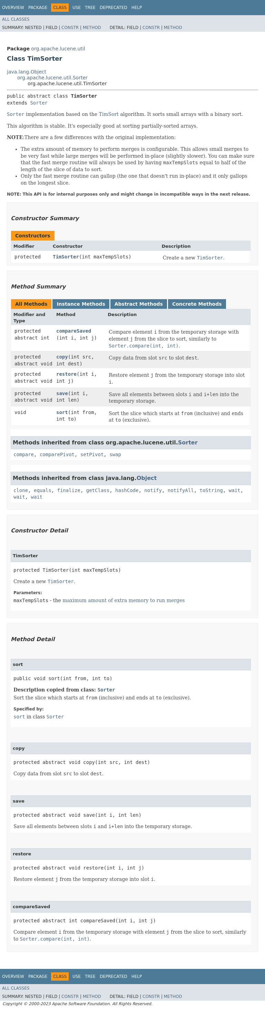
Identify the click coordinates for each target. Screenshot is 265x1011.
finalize (68, 490)
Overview (13, 7)
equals (42, 490)
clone (20, 490)
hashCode (126, 490)
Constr (70, 27)
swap (115, 454)
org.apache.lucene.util (58, 48)
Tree (90, 7)
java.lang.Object (26, 72)
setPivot (92, 454)
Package (37, 7)
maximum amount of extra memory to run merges (123, 600)
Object (147, 478)
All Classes (15, 19)
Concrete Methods (197, 304)
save (62, 393)
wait (235, 490)
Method (92, 27)
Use (76, 7)
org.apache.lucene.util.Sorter (52, 77)
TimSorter (66, 256)
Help (136, 7)
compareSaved (73, 331)
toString (211, 490)
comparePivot (57, 454)
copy (62, 357)
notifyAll (181, 490)
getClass (97, 490)
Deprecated (113, 7)
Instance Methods (81, 304)
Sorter (39, 103)
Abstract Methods (139, 304)
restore (66, 374)
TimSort (109, 114)
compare (23, 454)
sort (62, 412)
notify (153, 490)
